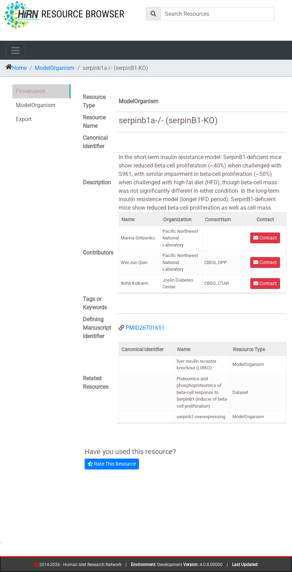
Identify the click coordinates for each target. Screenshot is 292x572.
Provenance (30, 91)
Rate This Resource (112, 464)
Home (19, 68)
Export (24, 119)
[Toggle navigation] (15, 51)
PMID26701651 (145, 327)
